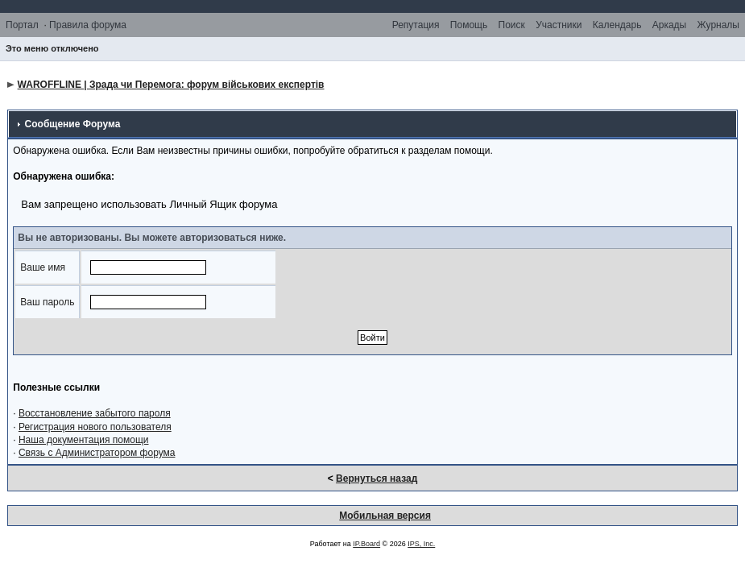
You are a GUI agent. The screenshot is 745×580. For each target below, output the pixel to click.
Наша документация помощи (84, 439)
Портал (22, 25)
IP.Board (366, 544)
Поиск (512, 25)
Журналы (718, 25)
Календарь (617, 25)
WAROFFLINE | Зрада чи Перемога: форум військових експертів (171, 84)
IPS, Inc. (421, 544)
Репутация (416, 25)
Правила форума (87, 25)
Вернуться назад (376, 478)
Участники (559, 25)
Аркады (669, 25)
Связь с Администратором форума (97, 452)
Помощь (468, 25)
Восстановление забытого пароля (95, 413)
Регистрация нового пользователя (95, 427)
